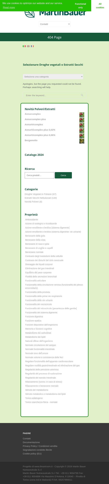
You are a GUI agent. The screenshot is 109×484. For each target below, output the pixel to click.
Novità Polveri (32, 201)
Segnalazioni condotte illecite (37, 450)
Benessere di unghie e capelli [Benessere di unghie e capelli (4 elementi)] (39, 248)
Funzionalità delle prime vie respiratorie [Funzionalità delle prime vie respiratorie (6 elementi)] (43, 296)
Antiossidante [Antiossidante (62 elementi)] (31, 219)
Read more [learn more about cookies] (9, 7)
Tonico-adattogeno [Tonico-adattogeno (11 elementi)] (34, 398)
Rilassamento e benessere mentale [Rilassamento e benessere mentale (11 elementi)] (41, 386)
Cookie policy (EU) (32, 453)
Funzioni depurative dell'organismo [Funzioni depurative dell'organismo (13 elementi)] (41, 325)
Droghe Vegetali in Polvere (38, 194)
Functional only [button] (80, 6)
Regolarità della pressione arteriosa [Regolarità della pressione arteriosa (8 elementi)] (41, 369)
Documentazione (31, 442)
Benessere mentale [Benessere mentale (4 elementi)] (34, 252)
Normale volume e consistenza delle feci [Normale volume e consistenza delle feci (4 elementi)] (44, 357)
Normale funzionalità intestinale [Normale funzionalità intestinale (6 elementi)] (40, 349)
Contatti (27, 438)
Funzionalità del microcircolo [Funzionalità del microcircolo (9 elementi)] (38, 304)
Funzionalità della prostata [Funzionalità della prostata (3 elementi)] (37, 292)
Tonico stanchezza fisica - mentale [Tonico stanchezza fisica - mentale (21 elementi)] (41, 402)
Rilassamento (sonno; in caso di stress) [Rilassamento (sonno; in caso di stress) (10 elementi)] (43, 382)
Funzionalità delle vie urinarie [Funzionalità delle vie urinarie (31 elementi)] (39, 300)
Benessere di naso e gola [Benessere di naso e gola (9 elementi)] (37, 244)
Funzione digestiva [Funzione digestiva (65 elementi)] (34, 316)
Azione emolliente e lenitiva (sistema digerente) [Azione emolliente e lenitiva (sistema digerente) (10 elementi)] (47, 227)
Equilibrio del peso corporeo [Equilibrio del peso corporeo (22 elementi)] (38, 272)
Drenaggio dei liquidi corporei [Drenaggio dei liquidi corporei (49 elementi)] (39, 264)
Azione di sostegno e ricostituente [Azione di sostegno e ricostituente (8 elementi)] (41, 223)
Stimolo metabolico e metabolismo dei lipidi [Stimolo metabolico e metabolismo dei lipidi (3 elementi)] (45, 394)
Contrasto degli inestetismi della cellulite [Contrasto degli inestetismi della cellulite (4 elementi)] (44, 256)
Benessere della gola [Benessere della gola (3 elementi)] (35, 236)
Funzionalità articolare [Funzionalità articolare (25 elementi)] (35, 280)
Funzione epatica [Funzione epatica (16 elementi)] (33, 320)
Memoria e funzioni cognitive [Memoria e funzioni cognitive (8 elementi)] (38, 329)
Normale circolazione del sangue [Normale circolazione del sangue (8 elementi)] (40, 345)
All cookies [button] (100, 6)
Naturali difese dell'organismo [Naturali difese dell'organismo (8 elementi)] (39, 341)
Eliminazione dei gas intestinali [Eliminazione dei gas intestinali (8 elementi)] (39, 268)
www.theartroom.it (43, 466)
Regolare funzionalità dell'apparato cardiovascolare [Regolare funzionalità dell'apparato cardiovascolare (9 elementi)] (49, 361)
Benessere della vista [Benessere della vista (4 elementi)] (35, 240)
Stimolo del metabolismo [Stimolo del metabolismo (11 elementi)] (36, 390)
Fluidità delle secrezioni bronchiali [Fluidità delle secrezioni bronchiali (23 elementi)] (41, 276)
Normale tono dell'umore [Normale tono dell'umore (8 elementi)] (36, 353)
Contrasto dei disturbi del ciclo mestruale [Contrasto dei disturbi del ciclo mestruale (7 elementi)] (44, 260)
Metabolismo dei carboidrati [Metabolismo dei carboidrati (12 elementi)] (38, 333)
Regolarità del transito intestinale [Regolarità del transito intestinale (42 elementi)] (40, 378)
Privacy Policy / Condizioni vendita (40, 446)
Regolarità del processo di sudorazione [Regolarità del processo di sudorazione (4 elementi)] (43, 373)
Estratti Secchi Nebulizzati (38, 198)
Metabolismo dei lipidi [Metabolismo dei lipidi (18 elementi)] (35, 337)
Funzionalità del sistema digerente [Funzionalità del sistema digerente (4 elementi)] (41, 312)
